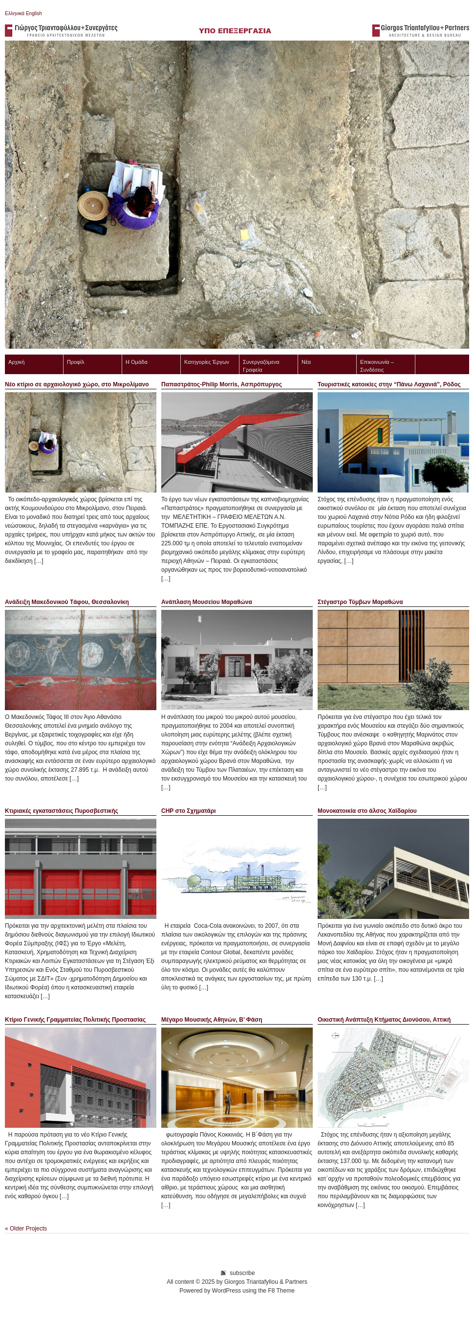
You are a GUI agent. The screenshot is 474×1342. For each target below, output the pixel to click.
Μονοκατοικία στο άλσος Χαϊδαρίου (367, 810)
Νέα (306, 362)
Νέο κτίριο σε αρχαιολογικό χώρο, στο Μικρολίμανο (77, 384)
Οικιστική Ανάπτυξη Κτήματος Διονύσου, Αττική (384, 1019)
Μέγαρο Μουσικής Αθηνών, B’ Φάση (211, 1019)
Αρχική (16, 362)
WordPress (226, 1290)
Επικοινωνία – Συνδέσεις (377, 366)
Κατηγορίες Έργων (206, 362)
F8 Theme (281, 1290)
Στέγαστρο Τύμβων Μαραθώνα (360, 602)
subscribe (242, 1273)
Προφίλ (75, 362)
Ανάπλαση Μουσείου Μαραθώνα (206, 602)
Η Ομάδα (137, 362)
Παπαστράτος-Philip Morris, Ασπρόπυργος (221, 384)
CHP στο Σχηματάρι (188, 810)
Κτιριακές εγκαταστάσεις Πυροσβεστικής (61, 810)
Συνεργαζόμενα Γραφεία (261, 366)
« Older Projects (26, 1228)
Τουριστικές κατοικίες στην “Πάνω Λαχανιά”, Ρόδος (389, 384)
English (33, 13)
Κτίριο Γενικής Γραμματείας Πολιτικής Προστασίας (75, 1019)
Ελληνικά (14, 13)
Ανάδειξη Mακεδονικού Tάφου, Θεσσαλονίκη (67, 602)
